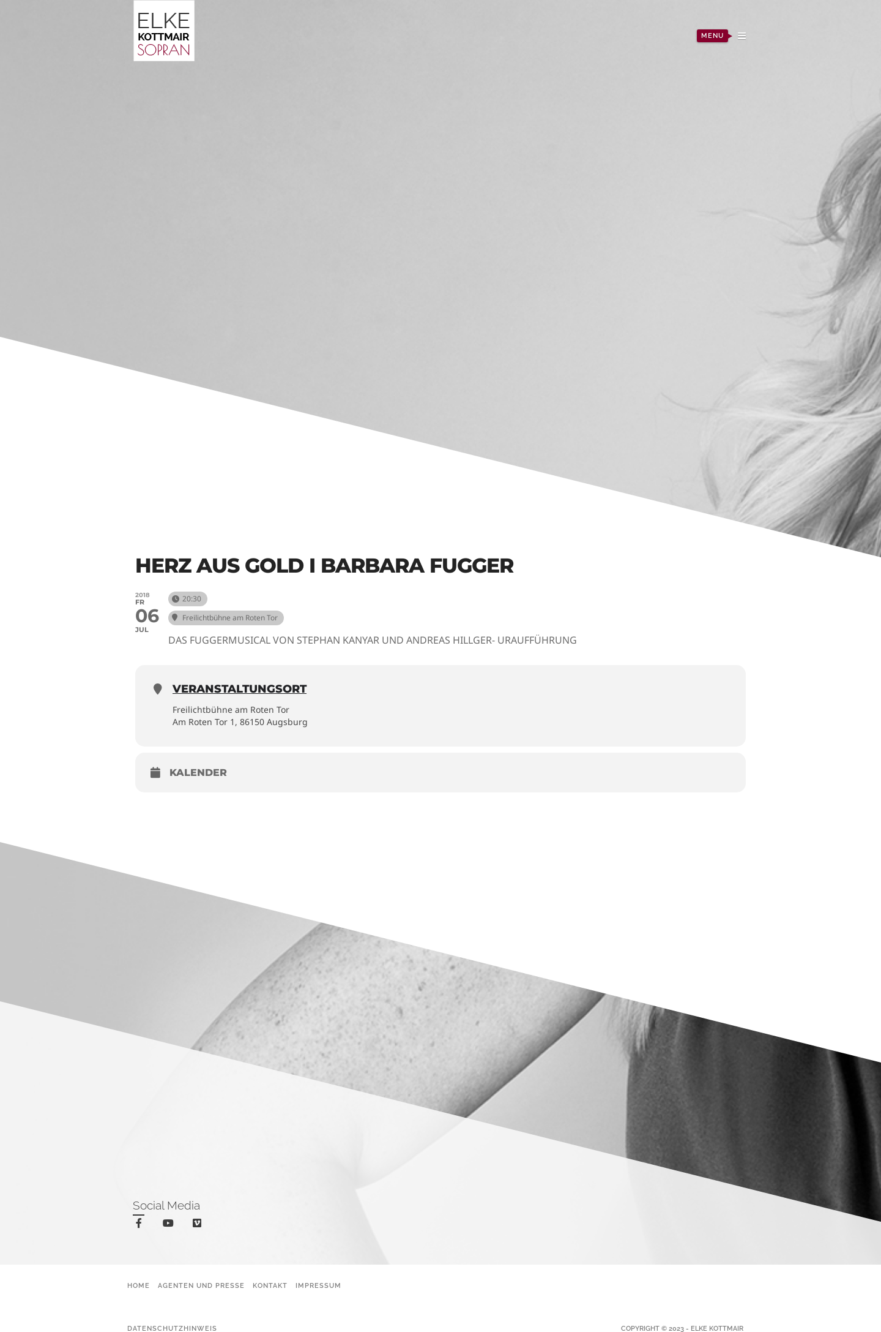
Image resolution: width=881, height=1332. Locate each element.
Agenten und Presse (201, 1286)
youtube (170, 1226)
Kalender (198, 772)
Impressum (318, 1286)
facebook (141, 1225)
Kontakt (270, 1286)
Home (138, 1286)
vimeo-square (199, 1226)
